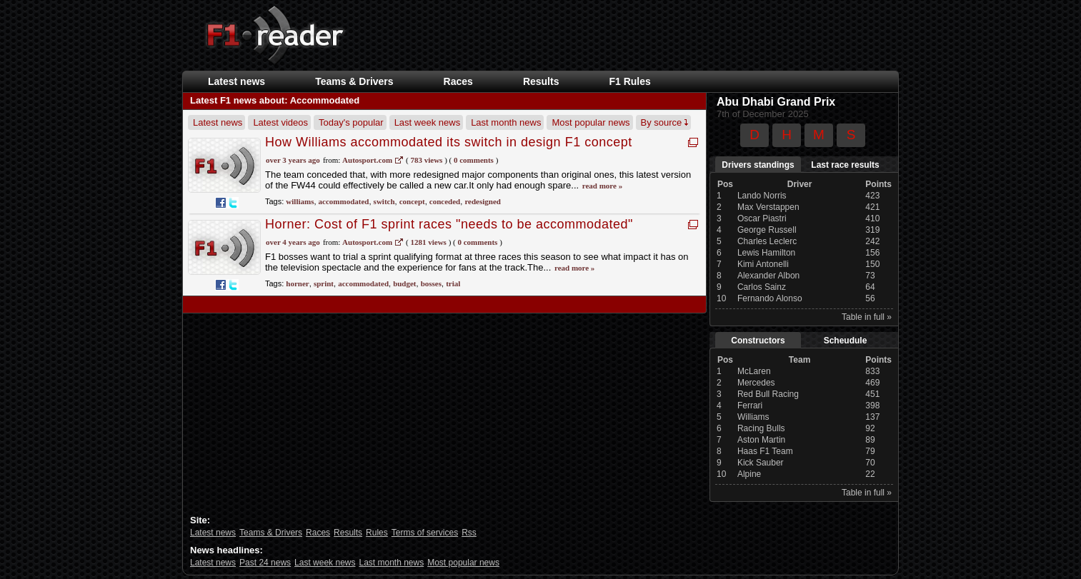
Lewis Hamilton (766, 253)
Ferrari (749, 406)
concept (412, 201)
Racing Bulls (761, 428)
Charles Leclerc (767, 241)
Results (541, 81)
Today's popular (351, 122)
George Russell (767, 230)
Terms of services (425, 533)
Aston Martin (761, 440)
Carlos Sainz (761, 287)
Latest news (236, 81)
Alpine (749, 474)
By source (664, 122)
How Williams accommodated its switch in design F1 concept (448, 142)
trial (453, 283)
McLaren (754, 371)
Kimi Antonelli (763, 264)
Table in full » (867, 317)
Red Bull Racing (768, 394)
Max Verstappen (768, 207)
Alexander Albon (768, 276)
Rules (377, 533)
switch (384, 201)
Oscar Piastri (762, 218)
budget (404, 283)
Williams (753, 417)
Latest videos (280, 122)
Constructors (757, 341)
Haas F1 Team (765, 451)
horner (297, 283)
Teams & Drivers (354, 81)
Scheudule (845, 341)
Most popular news (590, 122)
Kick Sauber (760, 463)
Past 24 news (265, 563)
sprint (324, 283)
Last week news (427, 122)
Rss (469, 533)
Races (458, 81)
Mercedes (756, 383)
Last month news (506, 122)
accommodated (344, 201)
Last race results (845, 165)
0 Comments (474, 160)
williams (300, 201)
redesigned (482, 201)
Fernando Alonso (769, 298)
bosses (431, 283)
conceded (444, 201)
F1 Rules (629, 81)
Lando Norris (762, 196)
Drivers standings (758, 165)
